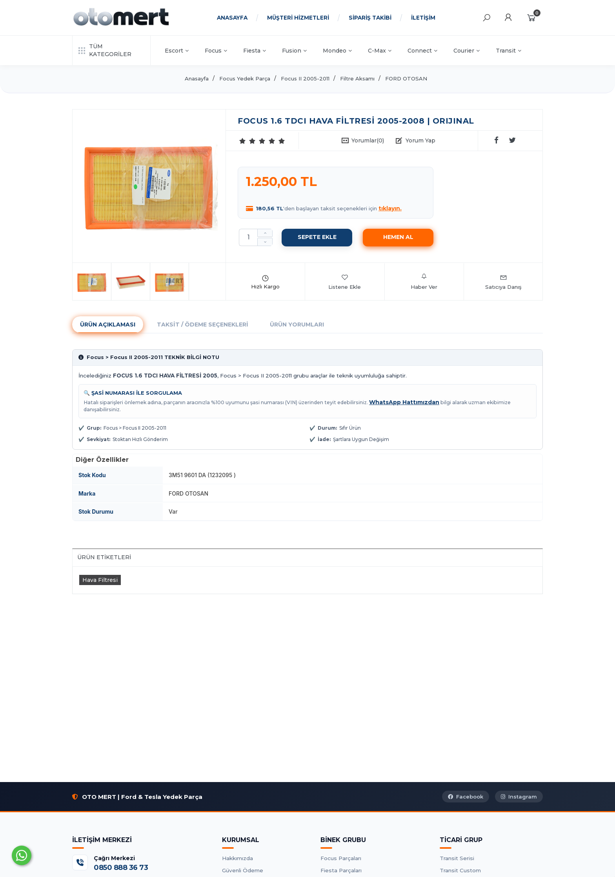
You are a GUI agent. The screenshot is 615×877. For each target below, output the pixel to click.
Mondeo (337, 50)
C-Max (379, 50)
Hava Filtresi (100, 579)
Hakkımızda (237, 858)
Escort (177, 50)
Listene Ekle (344, 281)
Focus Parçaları (340, 858)
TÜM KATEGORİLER (104, 50)
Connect (422, 50)
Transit (508, 50)
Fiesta (254, 50)
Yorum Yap (420, 140)
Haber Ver (424, 281)
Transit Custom (460, 870)
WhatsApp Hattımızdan (404, 402)
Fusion (294, 50)
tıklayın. (390, 208)
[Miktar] (248, 237)
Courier (466, 50)
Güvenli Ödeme (242, 870)
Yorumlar (367, 140)
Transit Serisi (457, 858)
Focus (216, 50)
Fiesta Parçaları (341, 870)
